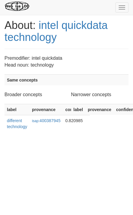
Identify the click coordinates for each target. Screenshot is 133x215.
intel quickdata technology (56, 31)
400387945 (46, 120)
